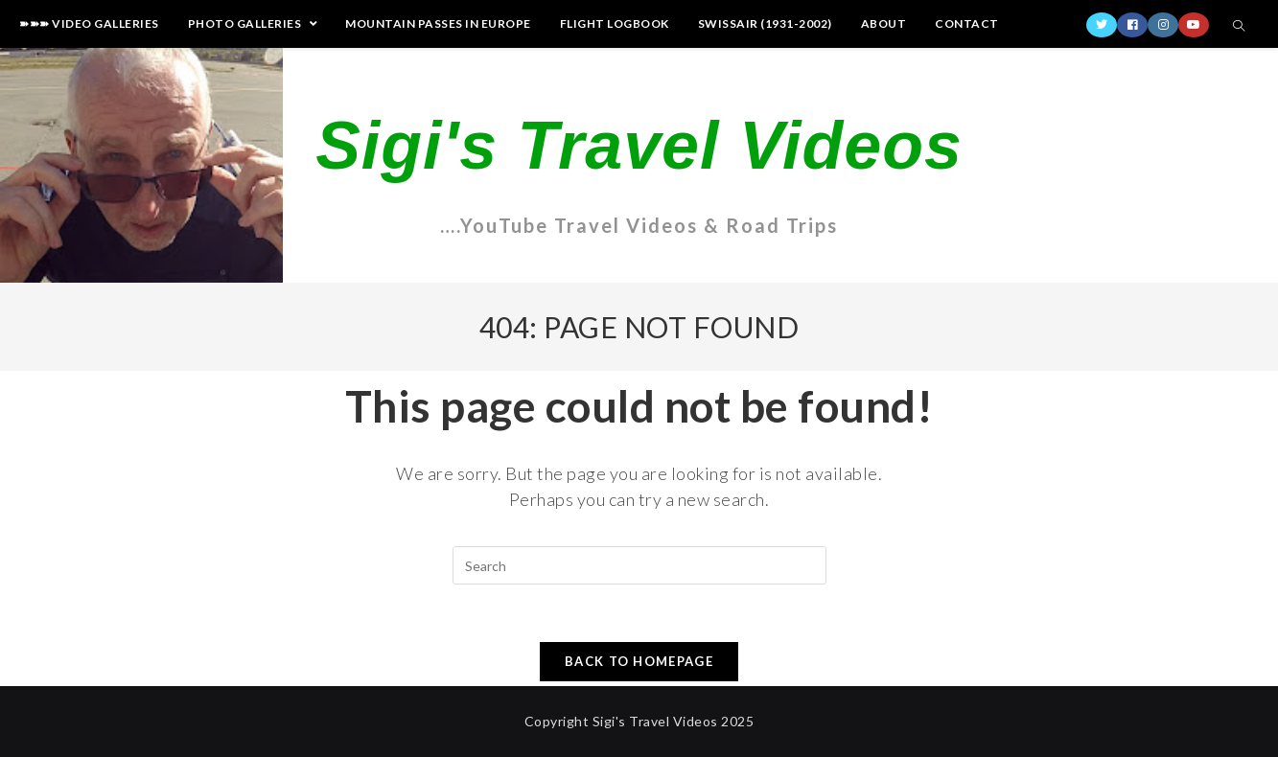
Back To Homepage (639, 661)
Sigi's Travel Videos (639, 145)
